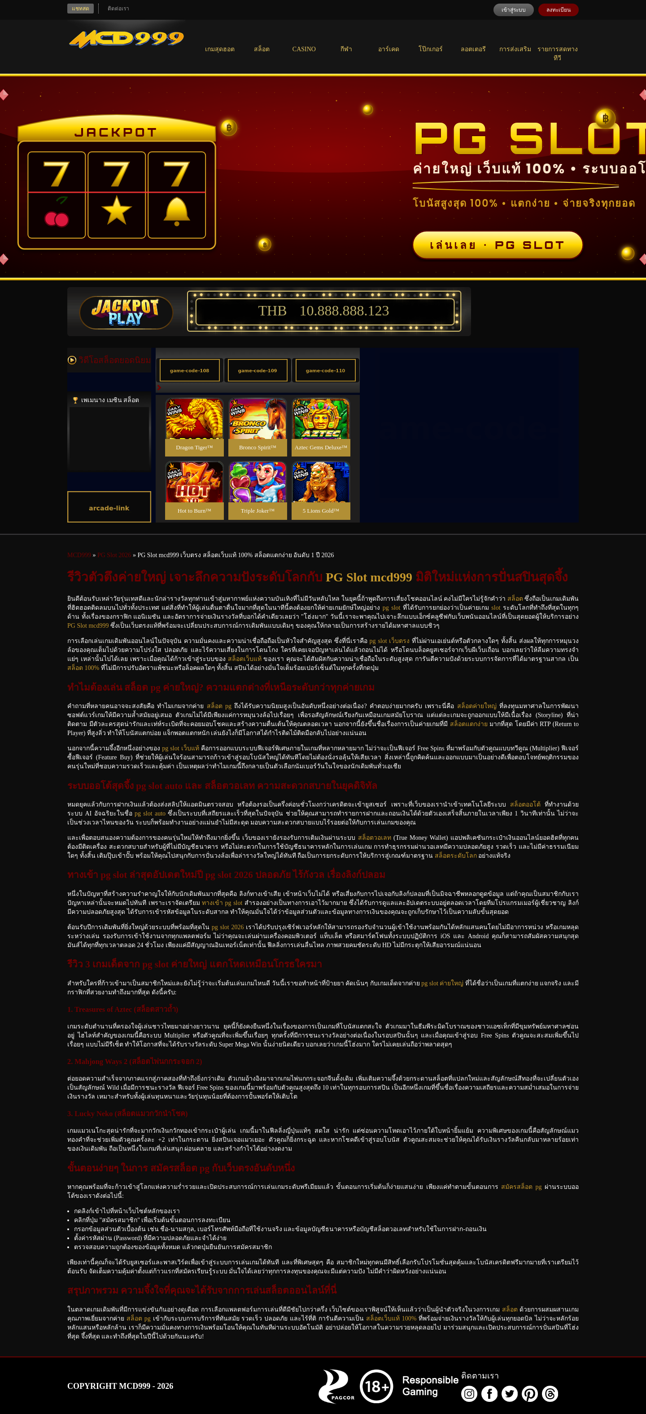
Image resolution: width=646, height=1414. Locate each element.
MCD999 (79, 555)
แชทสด (80, 8)
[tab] (189, 370)
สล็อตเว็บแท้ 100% (391, 1318)
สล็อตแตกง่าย (469, 724)
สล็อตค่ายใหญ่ (477, 706)
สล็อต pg (219, 706)
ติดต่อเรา (118, 8)
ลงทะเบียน (558, 10)
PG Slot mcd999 (369, 577)
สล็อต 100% (83, 668)
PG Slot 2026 (114, 555)
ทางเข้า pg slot (222, 903)
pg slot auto (150, 813)
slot (495, 607)
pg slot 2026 (228, 927)
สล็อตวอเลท (374, 837)
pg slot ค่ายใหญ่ (442, 983)
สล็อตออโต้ (525, 804)
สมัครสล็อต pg (521, 1187)
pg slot (392, 607)
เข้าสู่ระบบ (514, 10)
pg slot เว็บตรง (390, 641)
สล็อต (515, 598)
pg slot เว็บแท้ (180, 748)
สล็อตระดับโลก (456, 855)
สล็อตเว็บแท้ (245, 659)
